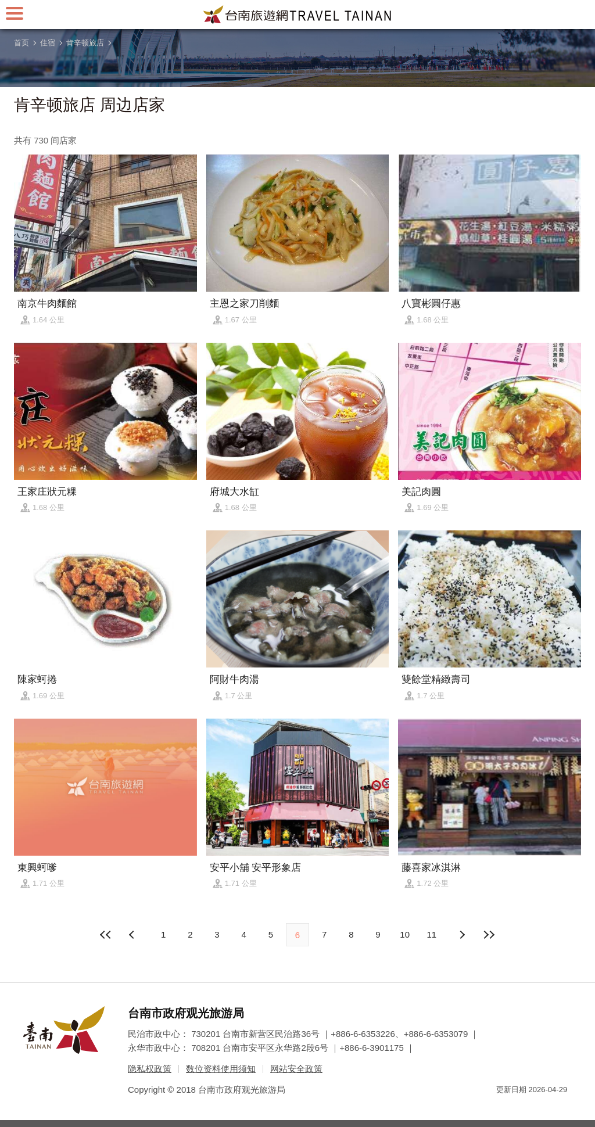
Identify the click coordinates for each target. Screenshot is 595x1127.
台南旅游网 (297, 14)
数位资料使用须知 (221, 1069)
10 (405, 934)
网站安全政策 (296, 1069)
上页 (462, 934)
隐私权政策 (149, 1069)
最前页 (106, 934)
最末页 (488, 934)
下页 (133, 934)
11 (432, 934)
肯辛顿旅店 (85, 42)
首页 (21, 42)
